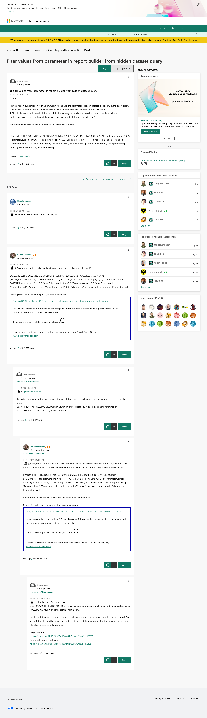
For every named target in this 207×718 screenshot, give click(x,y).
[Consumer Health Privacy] (45, 708)
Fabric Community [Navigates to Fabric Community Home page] (38, 21)
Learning (118, 21)
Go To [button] (193, 28)
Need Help (23, 157)
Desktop (89, 50)
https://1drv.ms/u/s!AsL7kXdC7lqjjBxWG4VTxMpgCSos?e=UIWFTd (62, 636)
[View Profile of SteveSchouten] (24, 200)
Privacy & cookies (162, 698)
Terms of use (179, 698)
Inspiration (68, 21)
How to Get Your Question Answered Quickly (163, 160)
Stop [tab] (173, 138)
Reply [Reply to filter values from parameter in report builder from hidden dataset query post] (124, 163)
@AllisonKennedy (32, 391)
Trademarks (194, 698)
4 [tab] (170, 138)
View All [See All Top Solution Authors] (145, 226)
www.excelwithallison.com (25, 335)
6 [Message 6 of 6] (18, 227)
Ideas (80, 21)
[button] (104, 68)
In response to (28, 381)
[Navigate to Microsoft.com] (15, 21)
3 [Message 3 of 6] (25, 420)
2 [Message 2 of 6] (18, 348)
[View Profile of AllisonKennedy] (24, 254)
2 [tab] (166, 138)
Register (163, 28)
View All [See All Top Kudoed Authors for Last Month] (145, 287)
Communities (93, 21)
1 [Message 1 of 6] (18, 163)
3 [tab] (168, 138)
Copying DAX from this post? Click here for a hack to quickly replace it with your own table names (60, 301)
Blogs (107, 21)
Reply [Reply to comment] (124, 234)
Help (184, 28)
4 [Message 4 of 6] (31, 558)
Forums (55, 21)
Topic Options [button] (121, 68)
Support (130, 21)
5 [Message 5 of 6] (38, 653)
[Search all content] (164, 34)
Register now (190, 40)
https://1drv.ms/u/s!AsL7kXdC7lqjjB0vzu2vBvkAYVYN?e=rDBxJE (60, 643)
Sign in (174, 28)
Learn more (12, 11)
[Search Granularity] (117, 34)
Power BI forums (18, 50)
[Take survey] (150, 131)
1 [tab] (164, 138)
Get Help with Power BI (64, 50)
